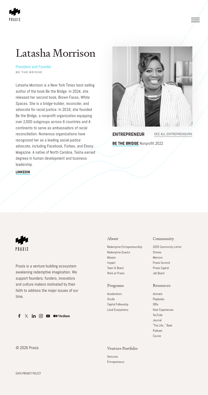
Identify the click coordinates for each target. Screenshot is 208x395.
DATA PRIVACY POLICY (28, 373)
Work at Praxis (115, 273)
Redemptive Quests (118, 252)
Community (163, 238)
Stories (157, 252)
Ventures (112, 356)
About (112, 238)
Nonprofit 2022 (137, 144)
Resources (161, 285)
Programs (115, 285)
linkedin (23, 172)
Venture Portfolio (122, 348)
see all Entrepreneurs (173, 134)
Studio (111, 299)
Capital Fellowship (117, 304)
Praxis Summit (161, 263)
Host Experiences (163, 310)
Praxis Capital (161, 268)
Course (157, 336)
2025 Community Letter (167, 247)
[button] (196, 14)
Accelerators (114, 294)
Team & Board (115, 268)
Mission (111, 257)
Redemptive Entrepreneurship (124, 247)
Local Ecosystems (117, 310)
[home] (15, 10)
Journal (157, 320)
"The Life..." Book (162, 325)
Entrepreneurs (115, 362)
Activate (157, 294)
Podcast (157, 330)
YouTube (158, 315)
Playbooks (158, 299)
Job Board (158, 273)
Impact (111, 263)
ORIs (155, 304)
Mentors (158, 257)
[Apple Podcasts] (19, 316)
